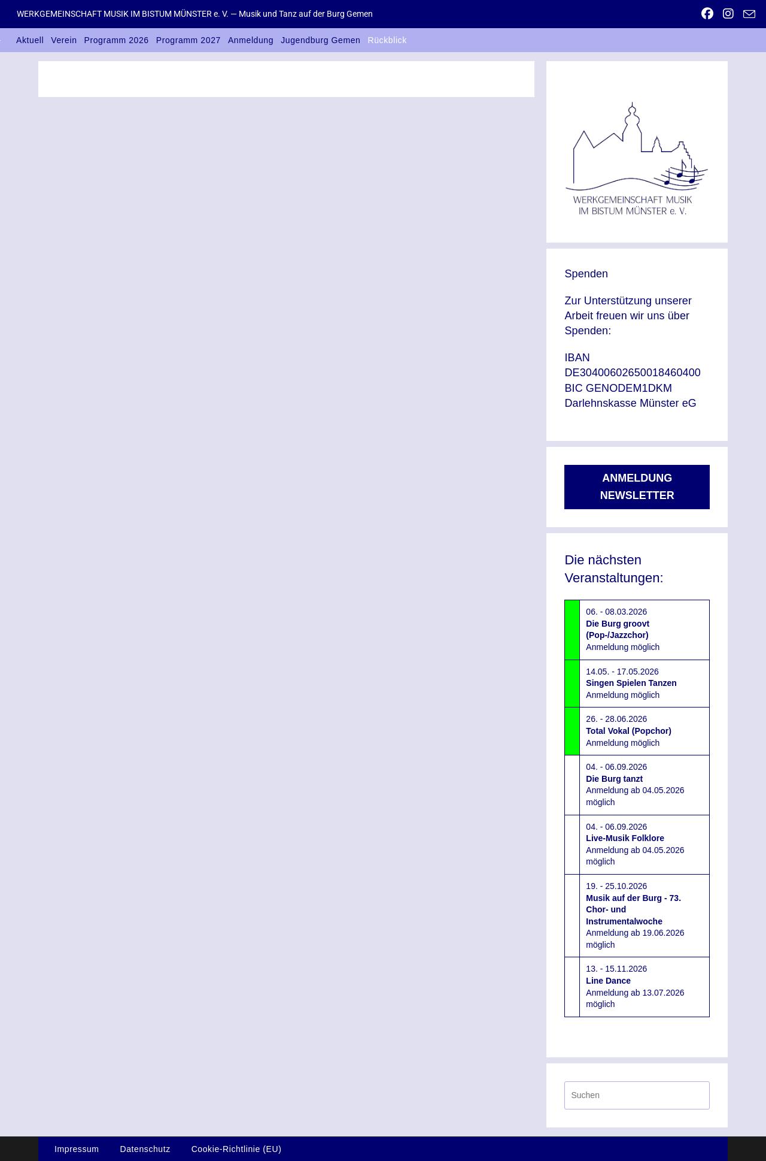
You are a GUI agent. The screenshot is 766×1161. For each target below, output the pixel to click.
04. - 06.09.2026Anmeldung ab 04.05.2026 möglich (635, 784)
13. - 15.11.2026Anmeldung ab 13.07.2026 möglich (635, 986)
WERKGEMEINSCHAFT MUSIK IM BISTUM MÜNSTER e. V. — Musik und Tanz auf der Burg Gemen (195, 14)
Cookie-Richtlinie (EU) (237, 1149)
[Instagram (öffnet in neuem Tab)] (728, 14)
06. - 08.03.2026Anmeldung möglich (622, 629)
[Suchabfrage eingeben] (637, 1095)
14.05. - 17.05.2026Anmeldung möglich (631, 683)
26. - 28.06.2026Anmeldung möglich (628, 730)
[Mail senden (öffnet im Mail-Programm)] (746, 14)
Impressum (76, 1149)
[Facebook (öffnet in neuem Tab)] (707, 14)
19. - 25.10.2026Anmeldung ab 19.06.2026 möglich (635, 915)
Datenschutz (145, 1149)
